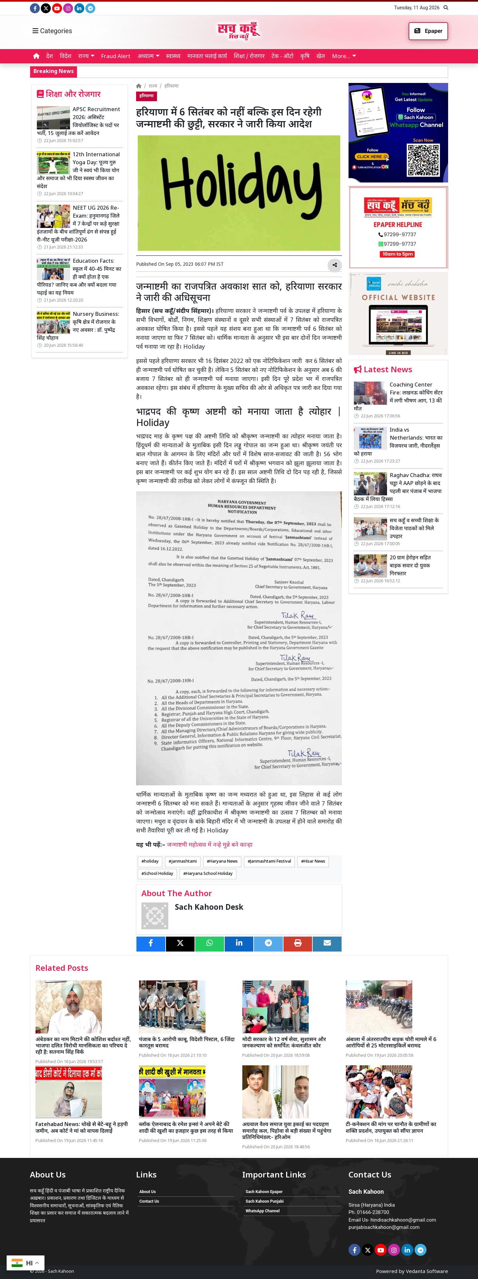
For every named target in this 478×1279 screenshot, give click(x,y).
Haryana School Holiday (209, 874)
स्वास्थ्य (173, 56)
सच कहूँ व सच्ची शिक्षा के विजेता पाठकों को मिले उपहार (395, 71)
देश (49, 56)
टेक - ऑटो (282, 56)
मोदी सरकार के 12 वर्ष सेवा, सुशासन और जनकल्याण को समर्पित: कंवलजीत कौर (284, 1043)
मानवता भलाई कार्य (207, 56)
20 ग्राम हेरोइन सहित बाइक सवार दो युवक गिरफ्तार (410, 566)
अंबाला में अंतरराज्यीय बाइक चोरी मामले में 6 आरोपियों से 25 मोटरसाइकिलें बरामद (391, 1043)
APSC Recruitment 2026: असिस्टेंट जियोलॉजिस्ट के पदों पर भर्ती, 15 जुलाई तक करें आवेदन (78, 122)
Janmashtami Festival (270, 861)
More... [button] (341, 56)
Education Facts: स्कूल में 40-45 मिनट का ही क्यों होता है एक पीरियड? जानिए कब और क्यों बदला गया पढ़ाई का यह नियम (79, 277)
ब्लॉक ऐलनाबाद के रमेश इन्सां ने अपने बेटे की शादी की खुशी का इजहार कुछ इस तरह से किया (186, 1128)
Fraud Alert (115, 56)
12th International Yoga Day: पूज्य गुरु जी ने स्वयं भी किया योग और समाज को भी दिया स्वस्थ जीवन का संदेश (78, 171)
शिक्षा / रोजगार (249, 56)
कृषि (304, 56)
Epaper (428, 31)
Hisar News (314, 861)
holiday (151, 861)
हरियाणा (171, 86)
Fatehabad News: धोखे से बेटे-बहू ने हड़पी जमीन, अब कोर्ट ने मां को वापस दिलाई (82, 1128)
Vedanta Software (427, 1272)
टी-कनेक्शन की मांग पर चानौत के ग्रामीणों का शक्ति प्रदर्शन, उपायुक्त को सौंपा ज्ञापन (391, 1128)
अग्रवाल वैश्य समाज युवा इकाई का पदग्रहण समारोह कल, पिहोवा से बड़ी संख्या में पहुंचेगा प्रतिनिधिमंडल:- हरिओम (286, 1131)
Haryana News (223, 861)
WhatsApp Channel (262, 1211)
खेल (320, 56)
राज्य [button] (83, 56)
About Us (147, 1191)
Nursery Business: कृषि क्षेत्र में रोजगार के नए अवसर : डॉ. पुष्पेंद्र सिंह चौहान (78, 326)
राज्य (153, 86)
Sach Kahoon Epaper (264, 1191)
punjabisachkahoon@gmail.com (384, 1227)
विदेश (65, 56)
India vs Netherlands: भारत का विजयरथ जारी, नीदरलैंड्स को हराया (398, 442)
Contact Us (149, 1201)
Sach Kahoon (61, 1271)
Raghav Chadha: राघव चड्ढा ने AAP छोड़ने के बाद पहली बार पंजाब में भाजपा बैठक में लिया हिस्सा (241, 71)
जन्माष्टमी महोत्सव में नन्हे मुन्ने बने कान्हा (210, 845)
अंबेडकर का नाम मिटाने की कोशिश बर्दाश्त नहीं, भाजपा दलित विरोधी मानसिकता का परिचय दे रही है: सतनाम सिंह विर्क (83, 1046)
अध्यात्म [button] (145, 56)
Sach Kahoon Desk (209, 908)
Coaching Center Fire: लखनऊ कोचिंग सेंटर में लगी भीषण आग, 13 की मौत (398, 397)
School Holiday (158, 874)
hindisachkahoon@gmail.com (403, 1220)
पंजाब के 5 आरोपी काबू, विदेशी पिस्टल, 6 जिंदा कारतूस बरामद (187, 1043)
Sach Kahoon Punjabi (264, 1201)
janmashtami (184, 861)
